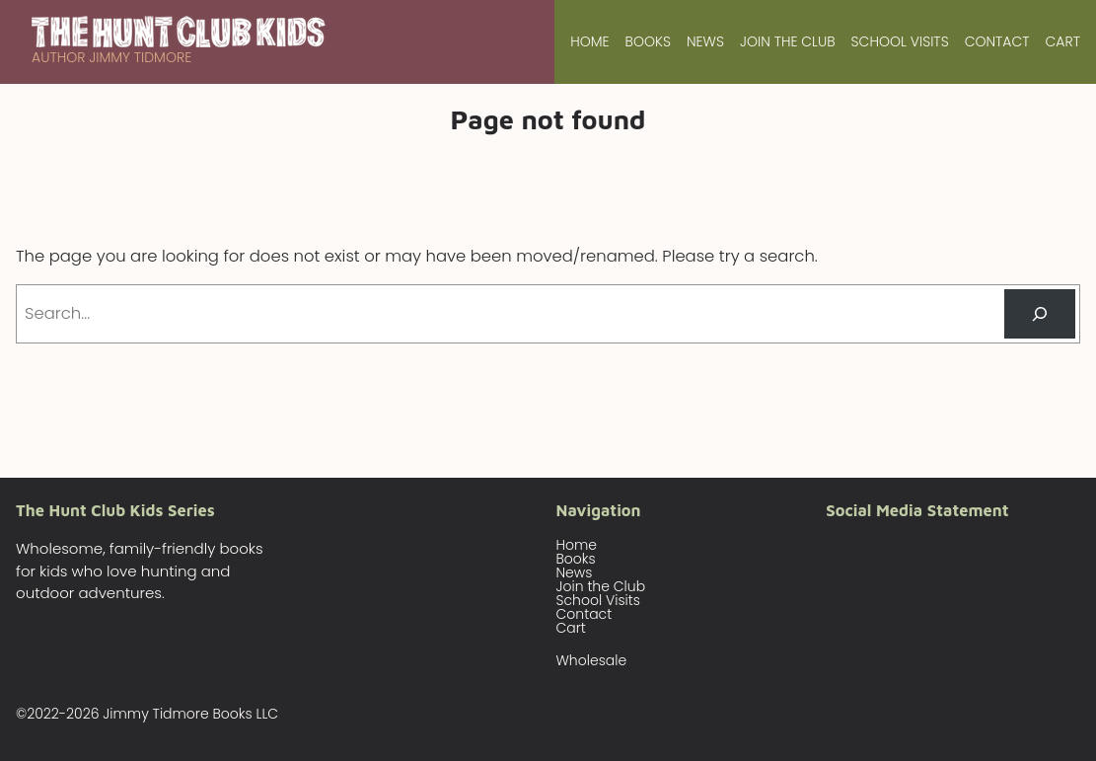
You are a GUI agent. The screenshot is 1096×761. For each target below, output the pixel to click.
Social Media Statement (917, 509)
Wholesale (591, 660)
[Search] (1039, 314)
